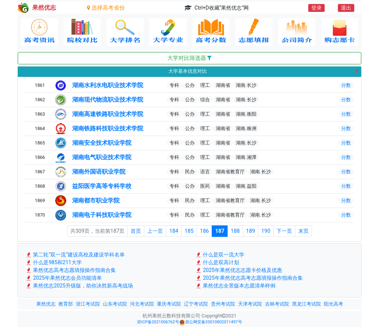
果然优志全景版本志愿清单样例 (235, 286)
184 (173, 231)
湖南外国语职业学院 (98, 171)
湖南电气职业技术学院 (101, 157)
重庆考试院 (169, 304)
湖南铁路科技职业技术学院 (107, 128)
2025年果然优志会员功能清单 (63, 278)
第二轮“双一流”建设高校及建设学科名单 (75, 255)
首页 (136, 231)
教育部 (65, 304)
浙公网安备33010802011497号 (210, 323)
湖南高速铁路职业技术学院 (107, 113)
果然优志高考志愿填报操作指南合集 (70, 270)
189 (250, 231)
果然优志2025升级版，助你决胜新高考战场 (79, 286)
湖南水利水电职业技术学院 (107, 85)
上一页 (155, 231)
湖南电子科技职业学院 (101, 214)
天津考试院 (250, 304)
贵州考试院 (223, 304)
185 (189, 231)
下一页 (284, 231)
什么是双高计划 (217, 262)
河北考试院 (142, 304)
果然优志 (46, 304)
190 (265, 231)
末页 (303, 231)
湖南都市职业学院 (96, 200)
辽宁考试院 (196, 304)
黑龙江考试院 (306, 304)
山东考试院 (115, 304)
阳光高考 (333, 304)
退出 (346, 8)
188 (235, 231)
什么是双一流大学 (219, 255)
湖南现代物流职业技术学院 (107, 99)
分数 (346, 85)
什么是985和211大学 (53, 262)
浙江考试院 (88, 304)
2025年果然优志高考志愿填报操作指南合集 (249, 278)
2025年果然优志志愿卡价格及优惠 (238, 270)
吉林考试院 (277, 304)
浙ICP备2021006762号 (158, 322)
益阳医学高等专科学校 (101, 186)
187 (219, 231)
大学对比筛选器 (189, 58)
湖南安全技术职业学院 (101, 142)
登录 (316, 8)
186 (204, 231)
